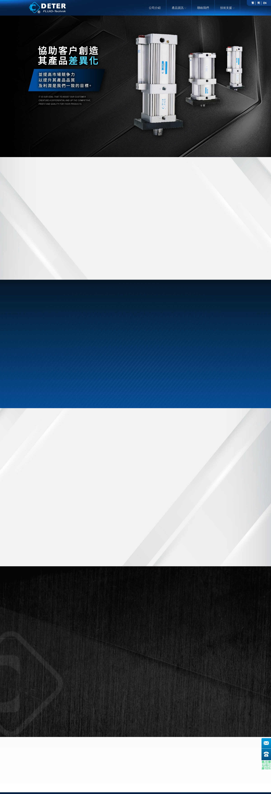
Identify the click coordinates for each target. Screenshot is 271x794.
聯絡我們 (203, 7)
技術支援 (227, 7)
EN (264, 3)
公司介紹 (155, 7)
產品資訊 (179, 7)
